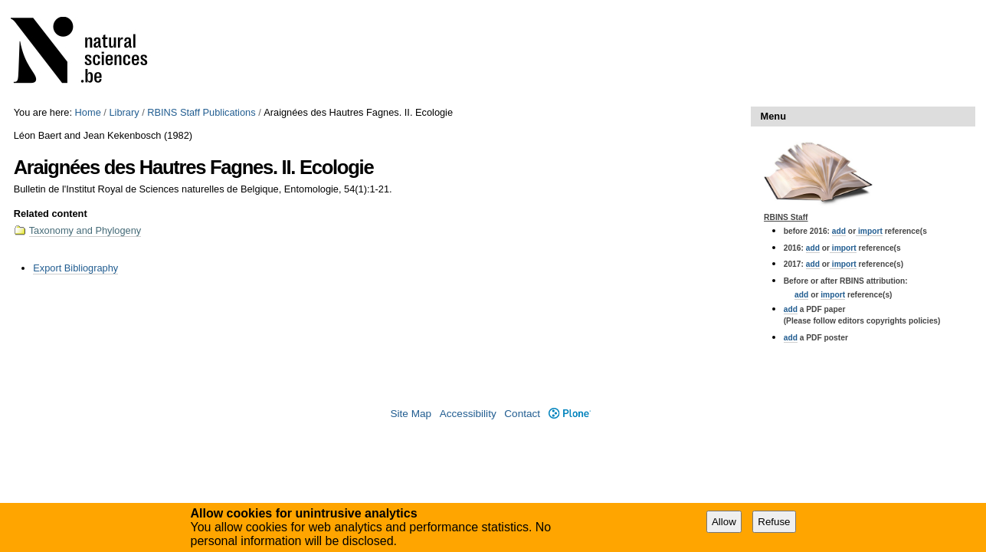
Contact (522, 413)
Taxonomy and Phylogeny (85, 230)
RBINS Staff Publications (201, 112)
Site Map (410, 413)
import (869, 231)
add (839, 231)
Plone (569, 413)
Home (88, 112)
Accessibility (468, 413)
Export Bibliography (75, 268)
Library (124, 112)
